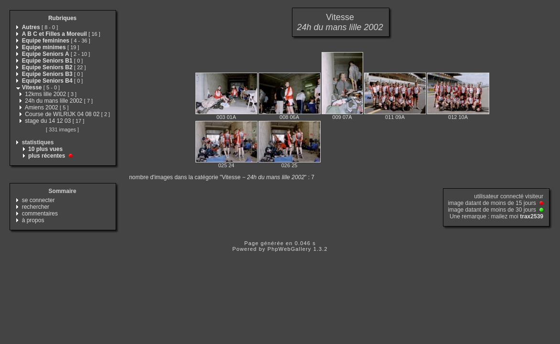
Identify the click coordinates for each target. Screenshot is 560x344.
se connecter (38, 200)
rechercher (35, 207)
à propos (33, 220)
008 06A (289, 117)
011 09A (395, 117)
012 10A (458, 117)
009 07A (342, 117)
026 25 (289, 165)
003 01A (226, 117)
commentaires (40, 213)
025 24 (226, 165)
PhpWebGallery (290, 249)
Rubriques (62, 18)
